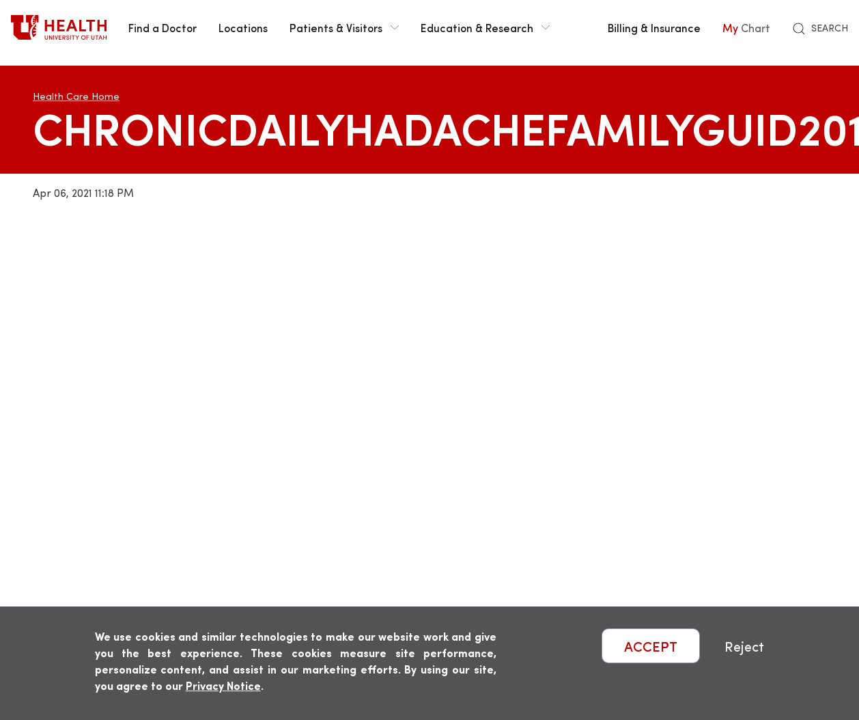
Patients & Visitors (344, 27)
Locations (243, 27)
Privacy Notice (223, 685)
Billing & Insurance (654, 27)
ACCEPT (650, 646)
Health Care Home (76, 96)
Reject (744, 646)
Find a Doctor (162, 27)
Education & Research (485, 27)
